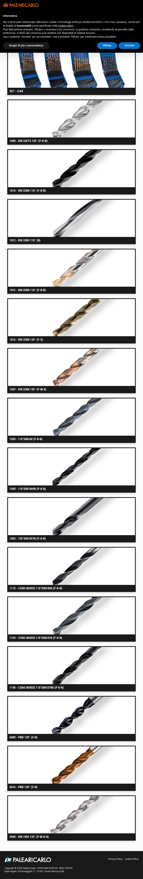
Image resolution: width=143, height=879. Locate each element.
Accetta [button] (129, 45)
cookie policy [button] (65, 25)
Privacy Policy (115, 859)
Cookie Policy (132, 859)
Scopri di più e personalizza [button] (26, 45)
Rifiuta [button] (107, 45)
